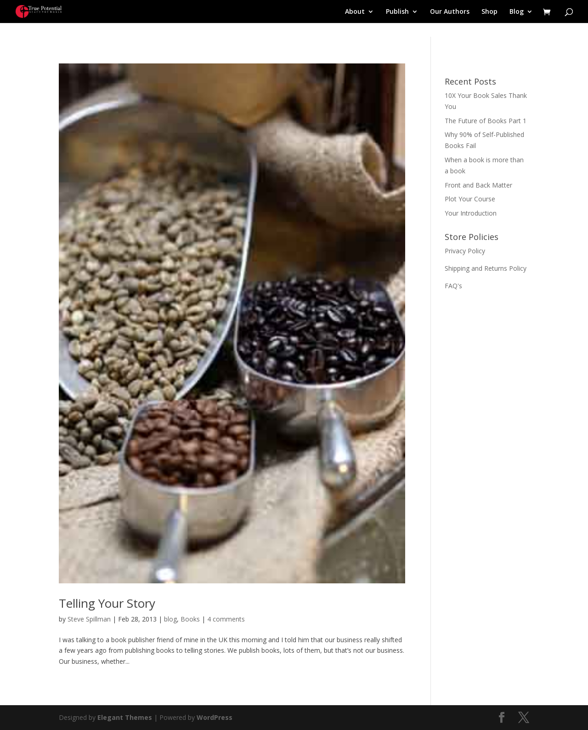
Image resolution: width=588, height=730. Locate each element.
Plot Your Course (470, 198)
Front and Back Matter (478, 185)
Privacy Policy (465, 250)
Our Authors (449, 12)
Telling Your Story (107, 603)
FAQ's (453, 285)
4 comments (226, 619)
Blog (516, 12)
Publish (397, 12)
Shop (489, 12)
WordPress (214, 717)
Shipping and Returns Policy (485, 268)
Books (190, 619)
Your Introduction (471, 213)
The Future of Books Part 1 (485, 120)
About (355, 12)
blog (170, 619)
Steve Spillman (89, 619)
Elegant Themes (124, 717)
